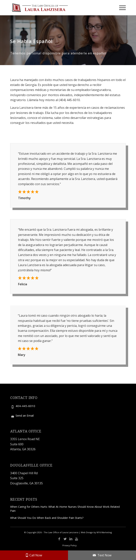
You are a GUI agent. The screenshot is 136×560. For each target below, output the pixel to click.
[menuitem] (120, 7)
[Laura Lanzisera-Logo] (56, 7)
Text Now (104, 555)
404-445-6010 (25, 406)
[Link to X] (65, 539)
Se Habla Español (31, 41)
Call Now (35, 555)
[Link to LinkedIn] (71, 539)
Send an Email (25, 415)
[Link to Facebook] (59, 539)
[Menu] (120, 7)
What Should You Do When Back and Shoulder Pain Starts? (46, 518)
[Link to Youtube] (77, 539)
